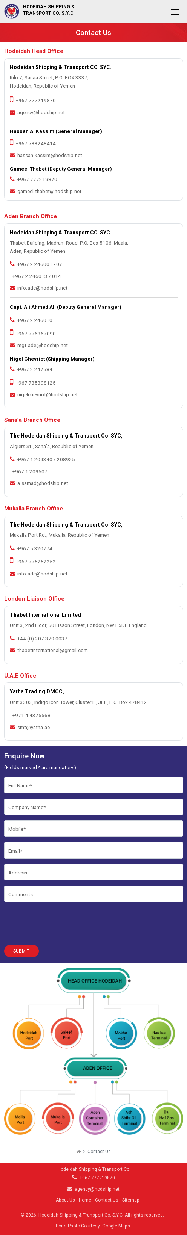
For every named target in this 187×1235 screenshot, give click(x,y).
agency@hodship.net (41, 112)
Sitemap (130, 1200)
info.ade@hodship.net (42, 288)
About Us (65, 1200)
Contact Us (106, 1200)
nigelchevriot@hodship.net (47, 394)
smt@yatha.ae (33, 727)
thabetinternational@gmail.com (52, 650)
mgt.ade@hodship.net (42, 345)
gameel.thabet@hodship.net (49, 191)
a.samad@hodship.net (42, 483)
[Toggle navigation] (175, 14)
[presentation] (61, 922)
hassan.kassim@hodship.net (49, 155)
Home (85, 1200)
